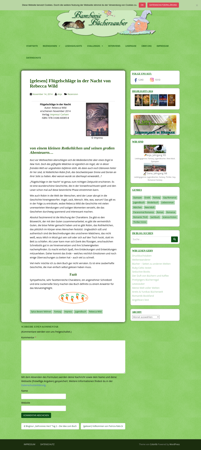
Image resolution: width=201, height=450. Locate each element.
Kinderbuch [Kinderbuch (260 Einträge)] (153, 202)
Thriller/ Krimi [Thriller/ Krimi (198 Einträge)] (139, 222)
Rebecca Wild (95, 311)
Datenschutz (33, 57)
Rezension (73, 94)
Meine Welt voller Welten (146, 287)
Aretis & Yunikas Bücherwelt (147, 291)
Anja (60, 94)
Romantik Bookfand (143, 295)
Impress (68, 311)
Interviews (114, 46)
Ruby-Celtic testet (141, 267)
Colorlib (153, 444)
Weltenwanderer (141, 259)
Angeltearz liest (140, 299)
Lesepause (130, 46)
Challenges (93, 46)
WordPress (174, 444)
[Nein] (196, 5)
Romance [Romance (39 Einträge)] (170, 212)
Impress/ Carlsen (59, 114)
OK (142, 5)
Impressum (163, 46)
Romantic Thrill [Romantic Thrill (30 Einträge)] (140, 217)
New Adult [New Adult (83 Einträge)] (149, 207)
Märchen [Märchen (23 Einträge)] (137, 207)
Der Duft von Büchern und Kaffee (150, 275)
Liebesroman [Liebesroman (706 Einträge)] (167, 202)
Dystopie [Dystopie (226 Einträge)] (137, 197)
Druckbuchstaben (142, 255)
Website (25, 402)
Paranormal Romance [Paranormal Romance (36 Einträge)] (143, 212)
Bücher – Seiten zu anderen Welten (151, 263)
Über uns (146, 46)
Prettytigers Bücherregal (145, 279)
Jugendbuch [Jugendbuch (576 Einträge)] (139, 202)
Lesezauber (138, 283)
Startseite (32, 46)
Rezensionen (50, 46)
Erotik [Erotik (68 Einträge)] (147, 197)
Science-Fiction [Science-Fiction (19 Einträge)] (170, 217)
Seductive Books (141, 271)
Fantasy (57, 311)
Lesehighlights (73, 46)
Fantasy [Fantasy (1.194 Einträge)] (156, 197)
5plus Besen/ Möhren (41, 311)
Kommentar (28, 337)
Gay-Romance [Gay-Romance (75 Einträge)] (169, 197)
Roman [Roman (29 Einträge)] (160, 212)
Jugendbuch (80, 311)
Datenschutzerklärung (163, 5)
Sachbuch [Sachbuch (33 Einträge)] (155, 217)
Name (24, 390)
